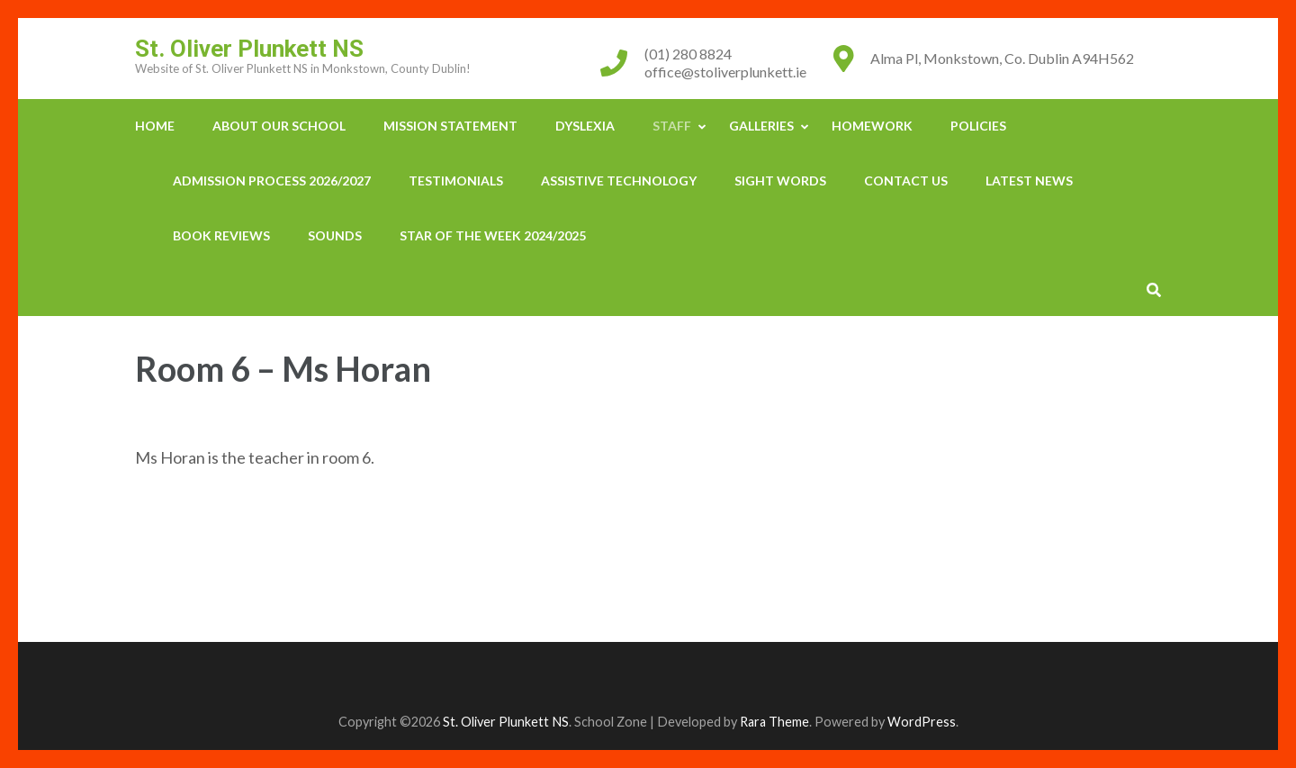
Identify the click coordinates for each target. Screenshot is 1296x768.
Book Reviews (221, 235)
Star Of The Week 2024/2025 (493, 235)
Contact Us (906, 180)
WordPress (921, 721)
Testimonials (456, 180)
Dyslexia (585, 125)
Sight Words (780, 180)
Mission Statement (450, 125)
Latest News (1029, 180)
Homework (872, 125)
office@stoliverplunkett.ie (725, 71)
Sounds (335, 235)
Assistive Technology (619, 180)
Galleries (761, 125)
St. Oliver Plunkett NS (249, 48)
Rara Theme (774, 721)
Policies (978, 125)
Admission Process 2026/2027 (272, 180)
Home (155, 125)
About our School (279, 125)
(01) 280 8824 (688, 53)
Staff (671, 125)
